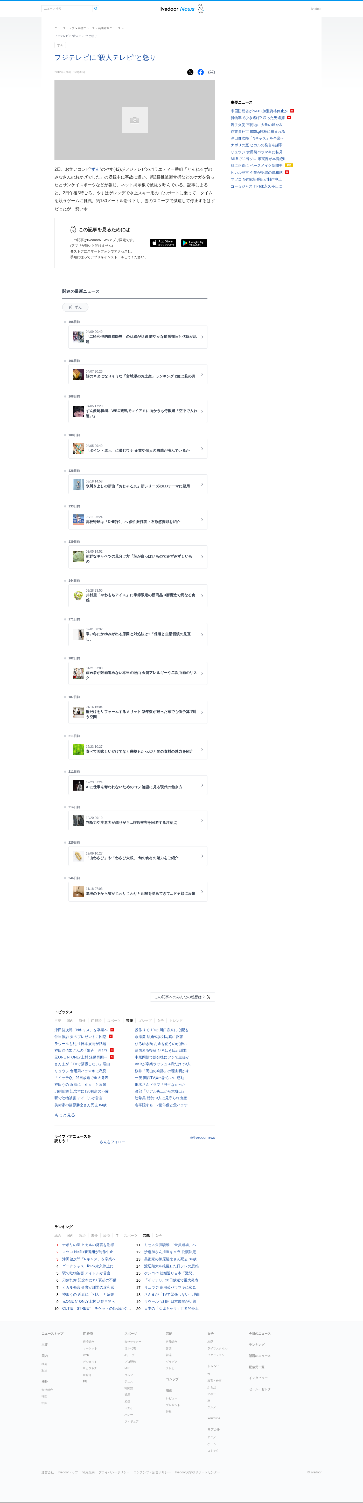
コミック (213, 1450)
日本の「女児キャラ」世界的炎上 (171, 1308)
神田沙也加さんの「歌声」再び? (80, 1050)
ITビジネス (90, 1368)
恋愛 (210, 1341)
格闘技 (128, 1388)
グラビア (171, 1361)
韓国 (44, 1396)
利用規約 (88, 1472)
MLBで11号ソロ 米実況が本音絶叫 (259, 159)
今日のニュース (260, 1333)
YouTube (213, 1418)
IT (116, 1235)
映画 (169, 1390)
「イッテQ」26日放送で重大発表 (81, 1078)
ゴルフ (128, 1374)
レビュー (171, 1398)
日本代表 (130, 1348)
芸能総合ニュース (109, 28)
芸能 (129, 1021)
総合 (57, 1235)
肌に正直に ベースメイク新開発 (257, 165)
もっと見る (64, 1115)
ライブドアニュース (177, 8)
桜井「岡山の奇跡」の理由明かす (162, 1071)
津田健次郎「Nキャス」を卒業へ (81, 1030)
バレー (128, 1414)
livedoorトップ (68, 1472)
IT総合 (87, 1374)
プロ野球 (130, 1361)
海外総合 (47, 1389)
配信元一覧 (256, 1367)
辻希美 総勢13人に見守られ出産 (161, 1098)
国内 (70, 1021)
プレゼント (173, 1405)
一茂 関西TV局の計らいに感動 (159, 1078)
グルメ (211, 1407)
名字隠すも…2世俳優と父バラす (161, 1105)
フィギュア (131, 1421)
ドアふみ (201, 8)
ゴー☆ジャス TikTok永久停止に (88, 1266)
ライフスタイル (217, 1348)
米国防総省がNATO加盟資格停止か (259, 111)
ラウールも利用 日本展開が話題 (80, 1044)
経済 (106, 1235)
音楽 (169, 1348)
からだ (211, 1387)
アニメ (211, 1437)
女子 (160, 1021)
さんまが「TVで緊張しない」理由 (82, 1064)
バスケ (128, 1408)
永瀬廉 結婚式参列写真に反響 (159, 1037)
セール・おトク (260, 1389)
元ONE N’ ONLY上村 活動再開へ (80, 1057)
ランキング (256, 1345)
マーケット (90, 1348)
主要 (57, 1021)
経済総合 (88, 1341)
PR (85, 1381)
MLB (127, 1368)
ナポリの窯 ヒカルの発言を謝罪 (88, 1245)
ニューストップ (64, 28)
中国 (44, 1403)
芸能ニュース (86, 28)
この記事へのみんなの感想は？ (180, 997)
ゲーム (211, 1444)
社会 (44, 1364)
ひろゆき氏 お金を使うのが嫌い (161, 1044)
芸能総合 (171, 1341)
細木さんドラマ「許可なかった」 (162, 1084)
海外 (82, 1021)
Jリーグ (129, 1354)
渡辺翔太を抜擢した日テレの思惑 (171, 1266)
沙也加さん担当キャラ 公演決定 (170, 1252)
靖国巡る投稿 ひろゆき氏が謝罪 (161, 1050)
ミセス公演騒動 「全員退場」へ (170, 1245)
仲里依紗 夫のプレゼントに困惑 (80, 1037)
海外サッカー (133, 1341)
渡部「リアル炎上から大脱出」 (160, 1091)
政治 (82, 1235)
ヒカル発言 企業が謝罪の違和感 (88, 1287)
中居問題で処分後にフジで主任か (162, 1057)
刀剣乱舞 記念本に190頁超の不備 (81, 1091)
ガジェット (90, 1361)
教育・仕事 (214, 1380)
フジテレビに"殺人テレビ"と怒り (105, 57)
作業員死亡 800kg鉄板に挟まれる (258, 131)
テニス (128, 1381)
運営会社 (47, 1472)
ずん (60, 45)
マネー (211, 1393)
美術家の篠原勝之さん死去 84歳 (80, 1105)
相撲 (127, 1401)
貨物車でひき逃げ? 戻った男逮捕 (258, 118)
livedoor (316, 9)
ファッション (216, 1354)
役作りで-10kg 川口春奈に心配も (162, 1030)
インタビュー (258, 1378)
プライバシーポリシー (114, 1472)
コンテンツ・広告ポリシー (152, 1472)
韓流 (169, 1354)
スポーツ (114, 1021)
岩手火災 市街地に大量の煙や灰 (257, 125)
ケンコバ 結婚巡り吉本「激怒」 (170, 1273)
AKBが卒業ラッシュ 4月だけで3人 (163, 1064)
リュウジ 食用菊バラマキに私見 (80, 1071)
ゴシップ (145, 1021)
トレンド (176, 1021)
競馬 (127, 1394)
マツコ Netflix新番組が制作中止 (87, 1252)
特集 (169, 1411)
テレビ (170, 1368)
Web (86, 1354)
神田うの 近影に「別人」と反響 (80, 1084)
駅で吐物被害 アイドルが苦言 (78, 1098)
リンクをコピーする (211, 72)
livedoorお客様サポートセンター (197, 1472)
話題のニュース (260, 1356)
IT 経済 (96, 1021)
